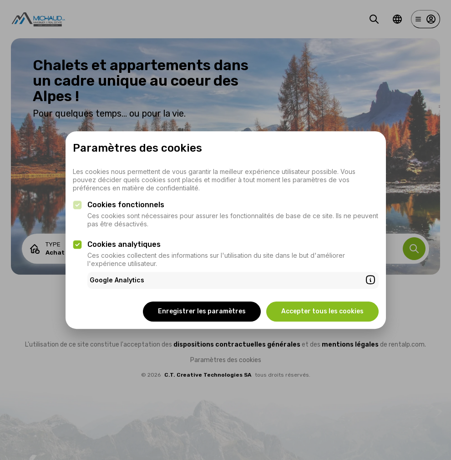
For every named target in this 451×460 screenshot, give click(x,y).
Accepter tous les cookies (322, 311)
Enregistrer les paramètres (202, 311)
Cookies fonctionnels (125, 204)
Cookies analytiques (124, 244)
